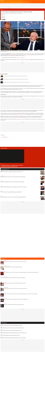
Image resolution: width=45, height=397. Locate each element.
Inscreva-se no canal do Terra (20, 57)
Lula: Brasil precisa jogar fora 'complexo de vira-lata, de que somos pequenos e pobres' (12, 327)
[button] (1, 19)
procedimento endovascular (20, 114)
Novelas (5, 303)
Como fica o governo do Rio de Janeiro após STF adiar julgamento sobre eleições (11, 325)
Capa (1, 7)
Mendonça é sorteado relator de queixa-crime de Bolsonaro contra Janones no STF (12, 171)
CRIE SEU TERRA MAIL (3, 2)
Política (9, 7)
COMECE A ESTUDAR (12, 2)
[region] (22, 5)
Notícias (4, 7)
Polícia (1, 191)
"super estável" (22, 119)
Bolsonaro (19, 89)
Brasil (6, 7)
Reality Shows (5, 260)
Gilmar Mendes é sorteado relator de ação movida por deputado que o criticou (11, 330)
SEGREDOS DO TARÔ (21, 2)
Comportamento (6, 287)
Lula (22, 88)
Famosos (5, 271)
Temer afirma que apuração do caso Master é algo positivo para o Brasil (10, 335)
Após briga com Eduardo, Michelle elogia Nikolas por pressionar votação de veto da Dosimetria (13, 337)
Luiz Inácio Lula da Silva (27, 53)
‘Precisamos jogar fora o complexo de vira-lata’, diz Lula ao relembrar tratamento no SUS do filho (12, 166)
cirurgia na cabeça (13, 54)
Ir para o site (3, 0)
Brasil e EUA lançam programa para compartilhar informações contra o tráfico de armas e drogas (14, 332)
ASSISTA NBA (7, 2)
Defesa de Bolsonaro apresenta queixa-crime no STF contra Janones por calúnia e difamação (13, 176)
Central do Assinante (26, 2)
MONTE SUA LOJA (16, 2)
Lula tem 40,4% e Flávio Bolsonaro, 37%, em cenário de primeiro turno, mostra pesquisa (12, 181)
